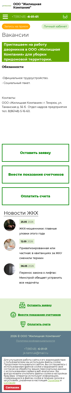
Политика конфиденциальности (35, 340)
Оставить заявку (39, 305)
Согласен (12, 387)
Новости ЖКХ (21, 213)
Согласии (9, 382)
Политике (53, 380)
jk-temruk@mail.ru (35, 353)
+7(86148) (25, 16)
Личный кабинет (55, 26)
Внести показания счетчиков (39, 314)
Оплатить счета (39, 324)
